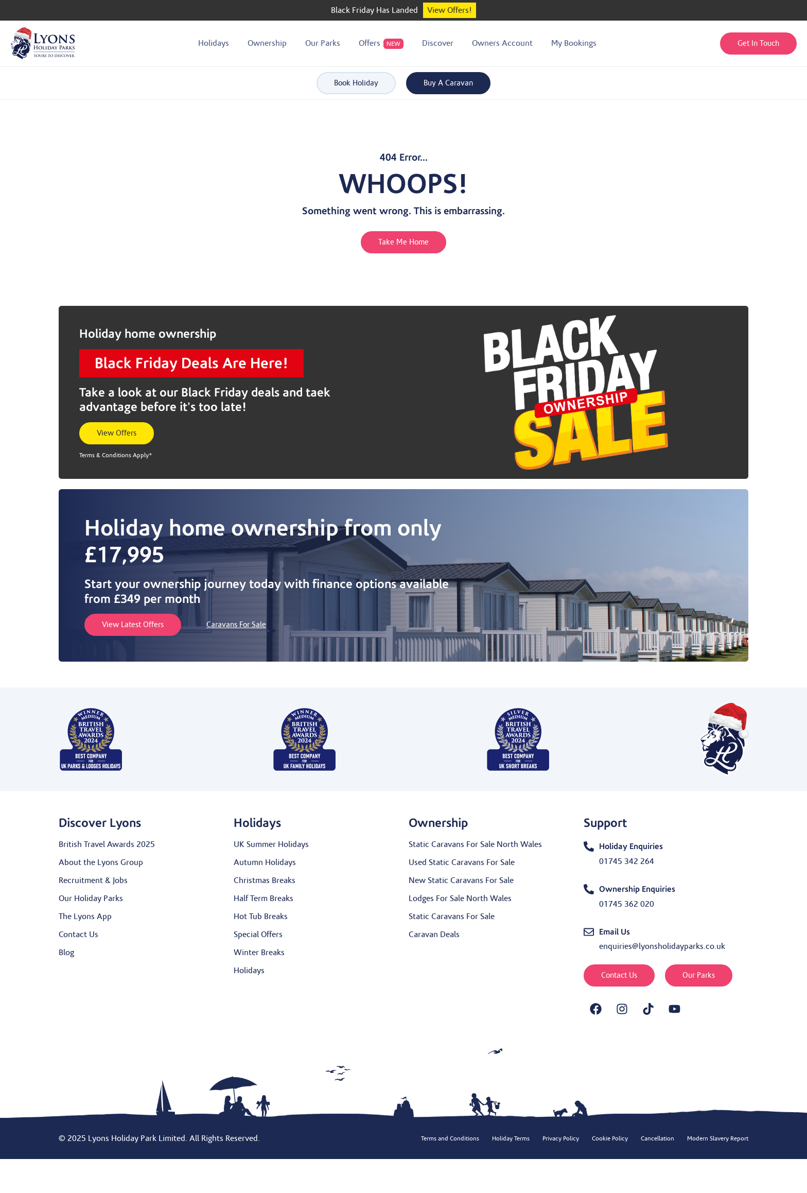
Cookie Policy (610, 1138)
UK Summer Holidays (271, 844)
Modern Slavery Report (717, 1138)
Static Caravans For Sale (452, 916)
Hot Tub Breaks (261, 916)
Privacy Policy (560, 1138)
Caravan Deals (434, 934)
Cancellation (657, 1138)
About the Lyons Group (101, 862)
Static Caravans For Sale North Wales (475, 844)
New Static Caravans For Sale (461, 880)
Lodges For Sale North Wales (460, 898)
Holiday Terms (511, 1138)
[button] (213, 43)
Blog (66, 952)
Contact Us (78, 934)
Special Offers (258, 934)
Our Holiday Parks (91, 898)
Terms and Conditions (450, 1138)
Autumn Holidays (265, 862)
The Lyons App (85, 916)
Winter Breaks (259, 952)
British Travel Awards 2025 (107, 844)
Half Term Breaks (263, 898)
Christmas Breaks (264, 880)
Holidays (249, 970)
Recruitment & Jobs (93, 880)
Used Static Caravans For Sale (462, 862)
